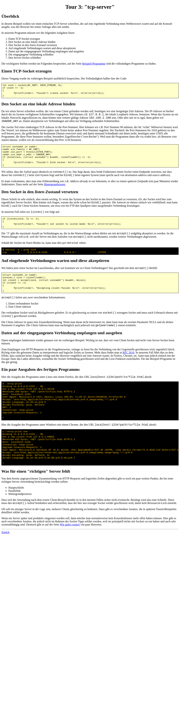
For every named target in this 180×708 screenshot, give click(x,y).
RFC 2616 (128, 366)
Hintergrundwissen (54, 191)
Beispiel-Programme (93, 63)
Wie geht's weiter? (70, 552)
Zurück (5, 560)
